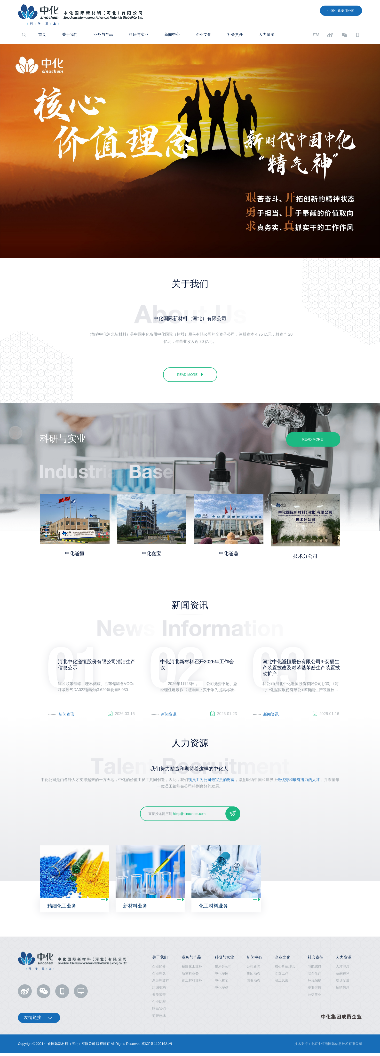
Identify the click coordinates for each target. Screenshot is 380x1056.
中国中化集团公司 (341, 10)
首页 (42, 34)
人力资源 (266, 34)
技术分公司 (305, 556)
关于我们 (70, 34)
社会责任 (235, 34)
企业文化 (203, 34)
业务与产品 (103, 34)
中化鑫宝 (151, 553)
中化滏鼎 (228, 553)
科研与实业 (138, 34)
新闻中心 (172, 34)
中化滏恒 (74, 553)
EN (316, 34)
